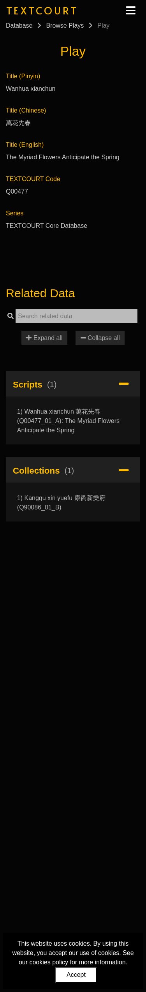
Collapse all (100, 338)
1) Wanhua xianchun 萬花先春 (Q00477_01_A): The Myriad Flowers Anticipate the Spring (68, 420)
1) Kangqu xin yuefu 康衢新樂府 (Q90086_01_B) (61, 503)
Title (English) (25, 144)
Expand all (44, 338)
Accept (76, 974)
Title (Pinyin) (23, 76)
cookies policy (48, 962)
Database (19, 25)
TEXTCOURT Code (33, 179)
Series (14, 213)
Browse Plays (65, 25)
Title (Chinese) (26, 110)
